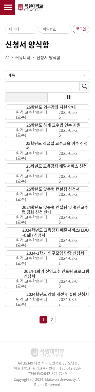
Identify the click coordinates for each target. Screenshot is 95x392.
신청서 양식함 (48, 57)
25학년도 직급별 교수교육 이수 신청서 (57, 145)
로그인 (81, 29)
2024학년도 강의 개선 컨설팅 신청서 (57, 294)
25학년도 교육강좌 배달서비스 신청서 (56, 168)
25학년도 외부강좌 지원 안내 (51, 107)
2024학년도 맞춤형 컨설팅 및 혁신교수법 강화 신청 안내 (55, 209)
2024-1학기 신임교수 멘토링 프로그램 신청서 (56, 273)
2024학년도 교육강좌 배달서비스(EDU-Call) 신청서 (55, 232)
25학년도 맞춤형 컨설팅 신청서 (53, 189)
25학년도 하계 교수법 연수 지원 (53, 125)
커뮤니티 (22, 57)
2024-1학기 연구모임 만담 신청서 (55, 253)
